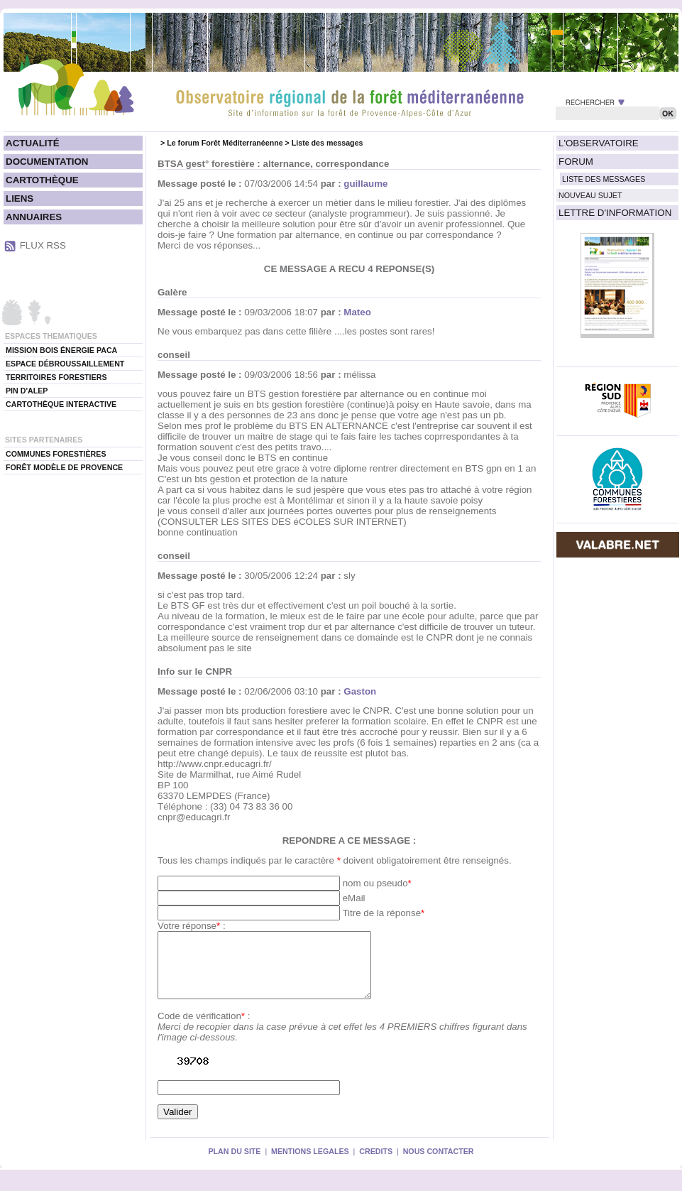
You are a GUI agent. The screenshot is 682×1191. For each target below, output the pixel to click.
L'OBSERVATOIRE (599, 143)
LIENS (19, 198)
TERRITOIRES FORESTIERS (56, 377)
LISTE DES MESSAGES (603, 179)
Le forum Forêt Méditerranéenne (224, 142)
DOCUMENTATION (47, 161)
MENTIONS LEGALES (310, 1164)
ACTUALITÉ (33, 143)
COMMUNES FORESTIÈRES (56, 454)
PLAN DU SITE (234, 1164)
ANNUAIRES (34, 217)
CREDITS (375, 1164)
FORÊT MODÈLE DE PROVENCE (64, 467)
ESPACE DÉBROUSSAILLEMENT (65, 363)
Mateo (357, 312)
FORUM (576, 161)
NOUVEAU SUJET (590, 195)
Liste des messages (327, 142)
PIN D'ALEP (27, 390)
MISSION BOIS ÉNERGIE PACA (61, 350)
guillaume (365, 183)
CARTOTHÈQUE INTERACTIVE (61, 404)
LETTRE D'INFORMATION (615, 212)
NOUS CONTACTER (438, 1164)
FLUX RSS (43, 245)
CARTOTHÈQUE (42, 180)
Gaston (359, 691)
